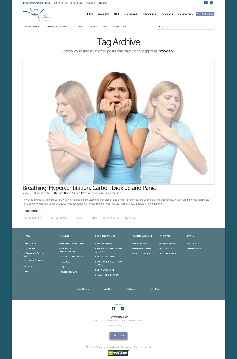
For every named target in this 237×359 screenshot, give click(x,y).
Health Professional (115, 27)
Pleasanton (91, 3)
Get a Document (104, 270)
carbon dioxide (34, 218)
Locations (29, 248)
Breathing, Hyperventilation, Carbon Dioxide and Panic (89, 187)
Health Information (106, 275)
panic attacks (111, 218)
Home (26, 236)
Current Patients (105, 236)
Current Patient (32, 27)
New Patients (139, 243)
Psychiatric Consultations (67, 250)
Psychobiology (89, 193)
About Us (28, 266)
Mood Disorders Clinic (72, 243)
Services (64, 236)
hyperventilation (59, 218)
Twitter (107, 288)
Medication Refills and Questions (108, 250)
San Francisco (60, 3)
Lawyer (190, 236)
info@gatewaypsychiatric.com (37, 3)
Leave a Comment (111, 193)
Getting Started (141, 248)
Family (93, 27)
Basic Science (72, 193)
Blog (26, 271)
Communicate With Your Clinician (109, 263)
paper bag (130, 218)
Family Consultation (70, 256)
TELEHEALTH (103, 3)
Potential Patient (57, 27)
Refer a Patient (167, 243)
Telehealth (65, 262)
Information (193, 248)
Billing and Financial (107, 256)
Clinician (164, 236)
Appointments (103, 243)
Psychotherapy (68, 272)
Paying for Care (141, 253)
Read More (30, 210)
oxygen (80, 218)
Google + (131, 288)
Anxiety (58, 193)
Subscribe (118, 335)
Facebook (83, 288)
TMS (61, 267)
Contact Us (29, 243)
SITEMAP (155, 288)
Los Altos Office (34, 260)
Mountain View (76, 3)
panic (94, 218)
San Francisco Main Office (35, 255)
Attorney (78, 27)
